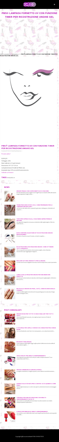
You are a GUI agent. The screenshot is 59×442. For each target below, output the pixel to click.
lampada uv (15, 54)
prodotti (7, 54)
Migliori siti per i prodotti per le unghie (30, 260)
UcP (1, 54)
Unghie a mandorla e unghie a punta (28, 369)
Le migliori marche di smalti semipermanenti (32, 411)
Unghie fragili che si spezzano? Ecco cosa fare (32, 191)
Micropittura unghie (24, 341)
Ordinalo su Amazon (7, 172)
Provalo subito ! (5, 154)
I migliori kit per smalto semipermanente (31, 355)
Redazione (18, 151)
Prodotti (13, 151)
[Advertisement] (29, 36)
